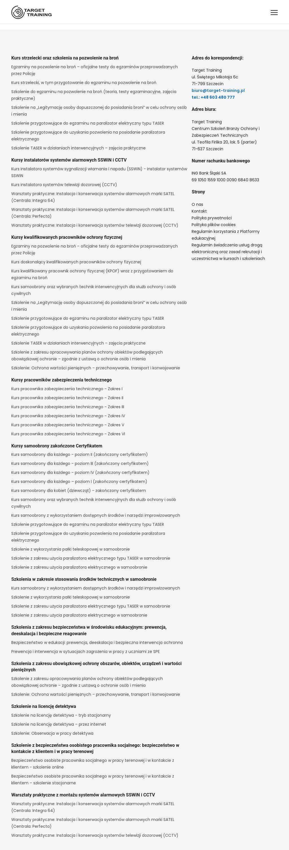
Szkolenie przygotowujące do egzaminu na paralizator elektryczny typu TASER (87, 123)
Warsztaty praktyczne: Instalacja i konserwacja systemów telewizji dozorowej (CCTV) (94, 225)
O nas (197, 204)
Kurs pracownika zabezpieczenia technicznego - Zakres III (67, 407)
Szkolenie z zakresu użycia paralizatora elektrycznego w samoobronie (79, 567)
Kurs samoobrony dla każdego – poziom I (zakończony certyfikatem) (79, 481)
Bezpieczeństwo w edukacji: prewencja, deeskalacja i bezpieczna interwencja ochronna (97, 642)
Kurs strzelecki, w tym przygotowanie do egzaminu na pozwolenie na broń (83, 82)
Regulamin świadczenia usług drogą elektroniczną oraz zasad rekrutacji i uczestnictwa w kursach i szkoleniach (228, 251)
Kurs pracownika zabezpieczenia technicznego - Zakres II (67, 398)
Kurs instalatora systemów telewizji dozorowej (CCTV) (64, 184)
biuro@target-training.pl (218, 90)
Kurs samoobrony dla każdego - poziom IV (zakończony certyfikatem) (80, 472)
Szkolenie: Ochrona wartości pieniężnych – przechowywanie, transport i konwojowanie (95, 368)
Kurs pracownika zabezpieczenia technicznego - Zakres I (66, 389)
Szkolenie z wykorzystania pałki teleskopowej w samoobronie (70, 549)
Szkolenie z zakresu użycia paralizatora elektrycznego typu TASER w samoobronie (90, 558)
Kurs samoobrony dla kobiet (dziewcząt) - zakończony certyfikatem (78, 490)
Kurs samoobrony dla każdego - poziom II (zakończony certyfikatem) (79, 454)
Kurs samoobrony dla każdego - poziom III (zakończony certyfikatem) (80, 463)
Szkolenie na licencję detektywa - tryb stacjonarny (61, 715)
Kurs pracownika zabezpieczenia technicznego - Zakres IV (68, 416)
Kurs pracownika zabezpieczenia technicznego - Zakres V (67, 425)
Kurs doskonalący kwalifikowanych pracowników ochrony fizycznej (76, 262)
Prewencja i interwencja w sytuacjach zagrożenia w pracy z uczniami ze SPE (85, 651)
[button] (274, 12)
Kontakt (199, 211)
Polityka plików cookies (214, 225)
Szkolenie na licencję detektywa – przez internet (58, 724)
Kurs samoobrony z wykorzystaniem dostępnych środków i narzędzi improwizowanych (95, 515)
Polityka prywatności (212, 218)
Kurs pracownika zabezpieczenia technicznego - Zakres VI (68, 434)
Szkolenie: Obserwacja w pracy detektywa (52, 733)
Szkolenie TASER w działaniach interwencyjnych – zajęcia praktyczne (78, 148)
